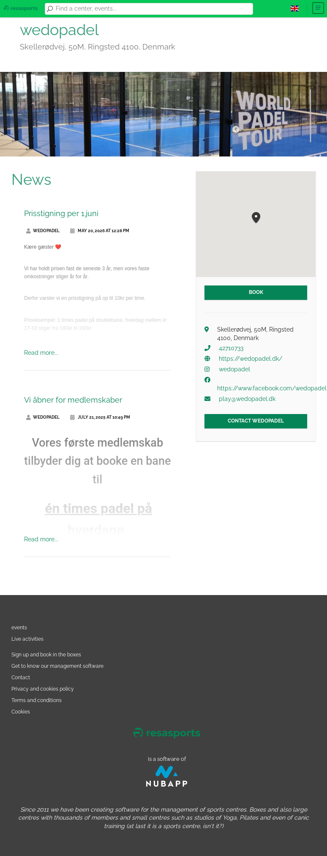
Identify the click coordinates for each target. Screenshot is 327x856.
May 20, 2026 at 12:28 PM (99, 230)
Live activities (27, 639)
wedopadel (43, 230)
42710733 (231, 348)
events (19, 627)
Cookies (20, 711)
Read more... (41, 352)
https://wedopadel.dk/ (250, 358)
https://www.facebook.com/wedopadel (272, 388)
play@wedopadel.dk (247, 398)
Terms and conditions (36, 700)
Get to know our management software (57, 666)
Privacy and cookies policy (42, 689)
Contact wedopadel (256, 421)
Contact (20, 677)
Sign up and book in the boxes (46, 654)
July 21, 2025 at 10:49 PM (100, 417)
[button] (256, 218)
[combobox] (152, 8)
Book (256, 292)
